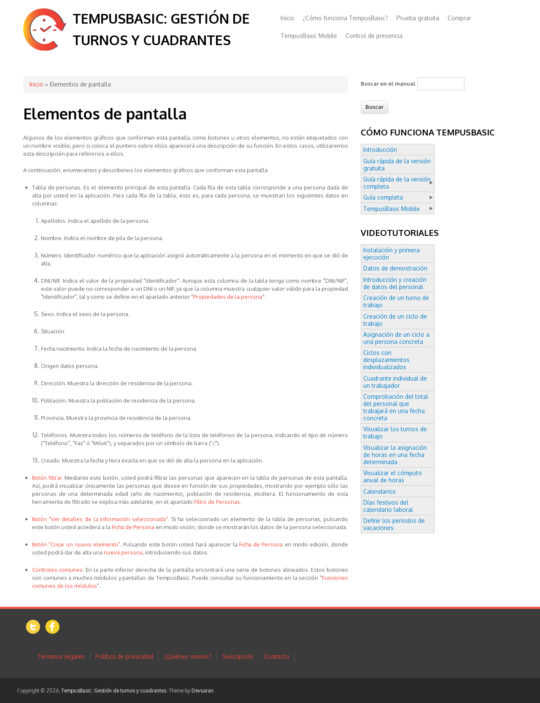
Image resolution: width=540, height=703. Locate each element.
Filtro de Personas (217, 501)
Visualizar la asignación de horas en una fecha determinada (395, 454)
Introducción (380, 149)
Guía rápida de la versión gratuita (397, 164)
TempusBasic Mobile (309, 35)
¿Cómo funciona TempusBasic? (345, 18)
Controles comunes (57, 569)
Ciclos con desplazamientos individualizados (386, 359)
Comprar (459, 18)
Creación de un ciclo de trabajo (395, 320)
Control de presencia (374, 35)
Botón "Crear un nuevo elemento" (76, 544)
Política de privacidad (124, 656)
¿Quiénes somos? (188, 656)
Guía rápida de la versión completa (397, 183)
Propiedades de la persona (227, 296)
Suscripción (238, 656)
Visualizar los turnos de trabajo (395, 432)
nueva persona (123, 552)
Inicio (287, 18)
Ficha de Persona (133, 527)
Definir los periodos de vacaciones (394, 524)
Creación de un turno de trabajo (396, 301)
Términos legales (61, 656)
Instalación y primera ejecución (391, 253)
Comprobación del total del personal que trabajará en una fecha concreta (395, 407)
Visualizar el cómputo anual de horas (392, 476)
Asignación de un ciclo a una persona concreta (396, 338)
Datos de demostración (395, 268)
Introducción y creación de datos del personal (395, 283)
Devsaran (202, 690)
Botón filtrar (47, 477)
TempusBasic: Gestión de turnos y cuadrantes (113, 690)
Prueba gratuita (418, 18)
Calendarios (379, 491)
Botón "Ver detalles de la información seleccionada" (100, 519)
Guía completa (383, 197)
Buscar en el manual (388, 83)
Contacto (276, 656)
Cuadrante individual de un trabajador (395, 382)
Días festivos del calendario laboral (388, 506)
